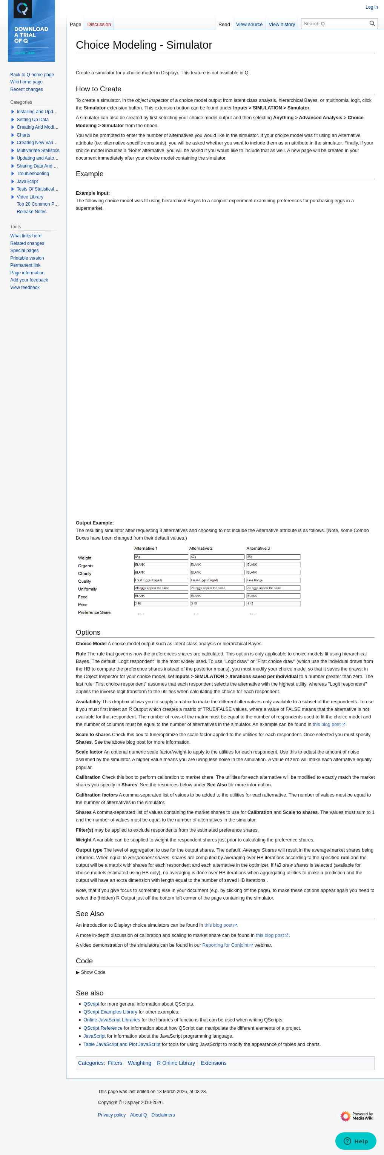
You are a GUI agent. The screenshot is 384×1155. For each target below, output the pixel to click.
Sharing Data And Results (43, 166)
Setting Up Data (33, 119)
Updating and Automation (42, 158)
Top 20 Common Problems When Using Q (59, 204)
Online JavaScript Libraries (111, 1020)
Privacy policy (112, 1115)
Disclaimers (163, 1115)
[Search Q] (339, 23)
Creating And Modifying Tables (47, 127)
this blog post (327, 724)
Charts (23, 135)
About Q (138, 1115)
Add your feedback (29, 280)
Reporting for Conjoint (225, 945)
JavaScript (94, 1036)
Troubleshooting (33, 173)
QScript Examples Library (110, 1012)
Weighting (139, 1063)
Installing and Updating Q (42, 111)
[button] (12, 111)
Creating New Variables (40, 142)
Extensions (213, 1063)
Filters (115, 1063)
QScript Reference (103, 1028)
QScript (91, 1004)
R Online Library (176, 1063)
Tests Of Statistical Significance (48, 189)
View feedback (25, 287)
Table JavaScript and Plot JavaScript (121, 1044)
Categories (91, 1063)
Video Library (30, 197)
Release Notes (32, 211)
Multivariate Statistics (38, 150)
